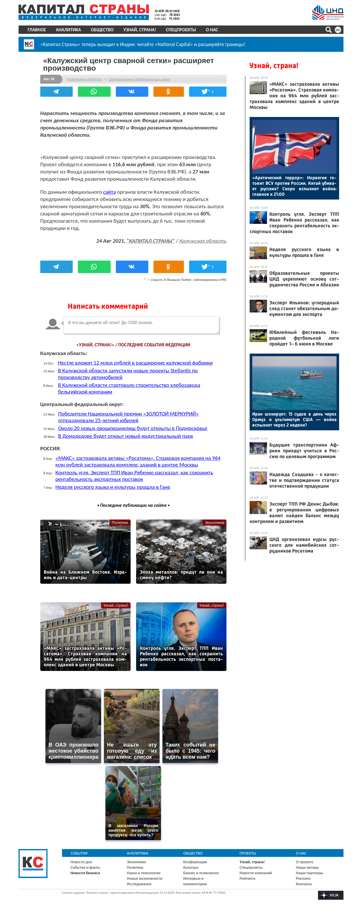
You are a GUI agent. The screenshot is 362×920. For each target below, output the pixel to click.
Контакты (304, 883)
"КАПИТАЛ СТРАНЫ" (150, 240)
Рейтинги (247, 877)
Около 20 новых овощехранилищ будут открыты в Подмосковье (133, 428)
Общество (102, 29)
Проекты (247, 852)
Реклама (303, 877)
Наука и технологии (144, 872)
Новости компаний (255, 872)
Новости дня (81, 861)
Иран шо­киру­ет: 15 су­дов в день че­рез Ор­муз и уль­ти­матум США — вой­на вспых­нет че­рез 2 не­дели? (294, 419)
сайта (110, 191)
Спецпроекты (182, 29)
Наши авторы (307, 866)
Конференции (195, 861)
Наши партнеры (309, 872)
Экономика (214, 522)
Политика (120, 522)
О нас (212, 29)
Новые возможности (144, 877)
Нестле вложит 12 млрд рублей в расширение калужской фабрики (135, 362)
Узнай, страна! (140, 29)
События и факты (85, 866)
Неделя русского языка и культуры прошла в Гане (113, 486)
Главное (37, 29)
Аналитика (68, 29)
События (79, 852)
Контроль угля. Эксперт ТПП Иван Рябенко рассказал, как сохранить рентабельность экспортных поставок (135, 475)
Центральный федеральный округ (140, 79)
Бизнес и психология (201, 872)
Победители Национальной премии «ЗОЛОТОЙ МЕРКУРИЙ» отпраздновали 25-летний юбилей (129, 416)
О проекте (304, 861)
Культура (190, 866)
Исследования (139, 883)
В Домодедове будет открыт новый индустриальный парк (126, 435)
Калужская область (85, 79)
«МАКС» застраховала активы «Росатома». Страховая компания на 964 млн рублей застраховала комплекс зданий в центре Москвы (138, 461)
